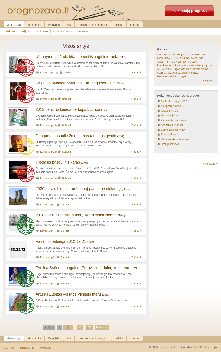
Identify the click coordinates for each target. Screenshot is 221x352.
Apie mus (8, 347)
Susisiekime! (27, 347)
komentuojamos (63, 31)
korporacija (163, 57)
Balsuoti (68, 72)
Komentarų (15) (48, 178)
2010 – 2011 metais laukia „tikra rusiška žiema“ (76, 215)
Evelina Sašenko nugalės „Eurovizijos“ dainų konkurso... (84, 268)
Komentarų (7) (47, 231)
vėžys (192, 65)
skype (182, 76)
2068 (168, 69)
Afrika (160, 69)
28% (105, 294)
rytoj (201, 57)
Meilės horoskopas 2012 (175, 101)
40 (79, 327)
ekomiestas (163, 72)
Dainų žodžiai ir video (173, 129)
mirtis (185, 65)
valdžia (193, 72)
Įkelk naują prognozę (189, 11)
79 (89, 327)
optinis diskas (200, 69)
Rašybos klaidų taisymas (175, 139)
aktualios (42, 31)
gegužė (176, 72)
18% (120, 83)
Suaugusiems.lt (170, 134)
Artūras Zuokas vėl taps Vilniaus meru (68, 294)
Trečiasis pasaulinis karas (58, 162)
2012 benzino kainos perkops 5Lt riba (68, 109)
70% (121, 215)
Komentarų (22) (48, 151)
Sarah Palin (163, 61)
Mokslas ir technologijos (93, 24)
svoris (194, 57)
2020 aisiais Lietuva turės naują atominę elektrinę (78, 188)
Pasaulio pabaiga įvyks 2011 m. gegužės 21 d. (76, 83)
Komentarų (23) (48, 125)
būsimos (10, 31)
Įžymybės (54, 24)
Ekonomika (34, 24)
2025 (185, 72)
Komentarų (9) (47, 204)
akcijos (181, 54)
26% (125, 189)
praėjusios (26, 31)
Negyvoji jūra (204, 65)
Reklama (45, 347)
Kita (69, 24)
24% (136, 268)
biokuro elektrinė (195, 54)
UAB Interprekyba (207, 347)
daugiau (207, 80)
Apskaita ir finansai (172, 125)
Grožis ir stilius (169, 110)
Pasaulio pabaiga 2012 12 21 (61, 241)
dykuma (184, 57)
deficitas (177, 61)
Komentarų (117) (49, 72)
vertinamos (84, 31)
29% (84, 162)
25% (90, 241)
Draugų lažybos (170, 144)
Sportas (134, 24)
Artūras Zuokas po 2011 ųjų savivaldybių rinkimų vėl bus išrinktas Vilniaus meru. (82, 300)
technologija (190, 61)
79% (104, 109)
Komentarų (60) (48, 99)
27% (120, 136)
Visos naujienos (170, 115)
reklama (210, 163)
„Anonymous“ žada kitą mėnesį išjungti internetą (77, 57)
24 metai (29, 146)
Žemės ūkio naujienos (173, 120)
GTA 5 (174, 57)
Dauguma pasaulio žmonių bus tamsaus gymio (76, 136)
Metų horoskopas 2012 (174, 106)
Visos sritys (14, 24)
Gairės (162, 49)
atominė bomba (166, 54)
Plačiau (135, 72)
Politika (119, 24)
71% (122, 57)
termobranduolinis (167, 76)
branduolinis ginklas (168, 65)
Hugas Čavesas (182, 69)
